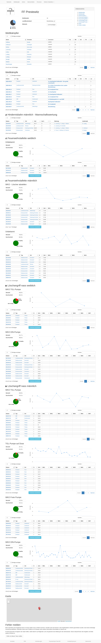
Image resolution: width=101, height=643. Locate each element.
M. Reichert (66, 130)
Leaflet (59, 621)
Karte (80, 23)
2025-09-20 (9, 81)
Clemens (29, 54)
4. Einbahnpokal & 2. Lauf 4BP (56, 99)
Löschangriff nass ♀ (84, 20)
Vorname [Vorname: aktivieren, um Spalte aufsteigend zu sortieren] (29, 39)
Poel (33, 89)
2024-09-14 (9, 92)
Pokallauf (18, 81)
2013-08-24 (8, 221)
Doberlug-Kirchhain (36, 85)
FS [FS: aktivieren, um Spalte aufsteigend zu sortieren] (86, 39)
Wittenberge (34, 106)
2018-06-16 (8, 579)
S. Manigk (84, 130)
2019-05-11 (8, 212)
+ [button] (8, 600)
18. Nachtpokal (52, 92)
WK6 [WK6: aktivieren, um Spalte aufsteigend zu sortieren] (82, 313)
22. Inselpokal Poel (53, 96)
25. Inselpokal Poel (53, 89)
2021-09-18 (9, 101)
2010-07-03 (8, 433)
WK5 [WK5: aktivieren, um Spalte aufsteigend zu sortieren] (74, 313)
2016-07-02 (8, 315)
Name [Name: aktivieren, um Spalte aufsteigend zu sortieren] (49, 78)
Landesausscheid (20, 85)
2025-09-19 (9, 85)
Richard (29, 57)
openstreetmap (68, 621)
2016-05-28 (8, 217)
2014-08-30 (8, 266)
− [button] (8, 602)
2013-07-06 (8, 322)
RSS (25, 641)
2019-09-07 (9, 106)
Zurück (81, 67)
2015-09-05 (8, 125)
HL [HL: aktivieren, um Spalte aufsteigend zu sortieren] (70, 39)
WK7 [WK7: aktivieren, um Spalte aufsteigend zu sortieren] (89, 313)
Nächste (92, 67)
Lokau (7, 52)
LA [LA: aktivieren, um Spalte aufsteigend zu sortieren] (91, 39)
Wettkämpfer (82, 12)
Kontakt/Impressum (72, 641)
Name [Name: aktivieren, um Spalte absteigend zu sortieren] (7, 39)
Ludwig (7, 54)
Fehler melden (82, 25)
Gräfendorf (34, 81)
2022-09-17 (9, 94)
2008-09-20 (8, 172)
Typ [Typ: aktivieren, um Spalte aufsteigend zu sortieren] (17, 78)
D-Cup (17, 579)
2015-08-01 (8, 317)
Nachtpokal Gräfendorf (54, 101)
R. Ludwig (84, 123)
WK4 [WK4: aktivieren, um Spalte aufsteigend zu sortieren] (85, 165)
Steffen (29, 59)
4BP (17, 99)
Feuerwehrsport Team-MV (55, 641)
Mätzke (7, 61)
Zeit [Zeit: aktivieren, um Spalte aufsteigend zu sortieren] (35, 121)
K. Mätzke (67, 123)
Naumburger (9, 64)
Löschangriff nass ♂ (84, 22)
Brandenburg (51, 106)
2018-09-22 (8, 483)
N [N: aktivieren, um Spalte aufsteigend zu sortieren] (39, 165)
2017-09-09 (8, 168)
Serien (23, 2)
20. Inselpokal (52, 104)
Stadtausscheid (24, 168)
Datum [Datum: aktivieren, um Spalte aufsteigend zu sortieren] (7, 78)
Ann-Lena (29, 47)
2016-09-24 (8, 487)
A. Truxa (56, 130)
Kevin (28, 61)
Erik (28, 52)
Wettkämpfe (17, 2)
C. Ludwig (62, 123)
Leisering (8, 49)
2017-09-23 (8, 534)
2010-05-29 (8, 378)
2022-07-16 (9, 99)
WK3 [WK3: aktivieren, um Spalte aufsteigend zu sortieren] (73, 165)
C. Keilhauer (84, 128)
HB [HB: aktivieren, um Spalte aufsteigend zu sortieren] (75, 39)
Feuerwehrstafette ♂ (84, 18)
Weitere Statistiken (49, 2)
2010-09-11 (8, 275)
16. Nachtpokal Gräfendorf (55, 94)
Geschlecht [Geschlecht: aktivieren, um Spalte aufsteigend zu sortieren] (50, 39)
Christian (29, 49)
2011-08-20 (8, 273)
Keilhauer (8, 44)
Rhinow (26, 125)
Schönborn (27, 130)
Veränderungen (38, 641)
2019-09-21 (9, 104)
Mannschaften (31, 2)
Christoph (29, 44)
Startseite (9, 2)
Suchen (87, 36)
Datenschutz (88, 641)
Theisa (26, 315)
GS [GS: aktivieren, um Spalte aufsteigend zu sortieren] (81, 39)
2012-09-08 (8, 130)
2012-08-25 (8, 223)
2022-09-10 (9, 96)
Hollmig (8, 42)
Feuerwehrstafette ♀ (84, 17)
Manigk (7, 59)
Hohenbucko (27, 378)
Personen (39, 2)
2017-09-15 (8, 215)
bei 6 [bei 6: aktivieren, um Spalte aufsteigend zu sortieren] (43, 121)
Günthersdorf (35, 99)
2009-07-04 (8, 436)
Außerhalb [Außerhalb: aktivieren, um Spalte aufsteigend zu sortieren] (85, 121)
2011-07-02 (8, 431)
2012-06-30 (8, 324)
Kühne (7, 47)
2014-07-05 (8, 320)
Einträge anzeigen (13, 36)
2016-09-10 (8, 170)
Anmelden (12, 641)
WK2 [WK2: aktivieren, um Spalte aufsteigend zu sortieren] (61, 165)
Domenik (29, 64)
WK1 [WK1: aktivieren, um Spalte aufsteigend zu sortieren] (49, 165)
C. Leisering (56, 123)
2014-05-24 (8, 128)
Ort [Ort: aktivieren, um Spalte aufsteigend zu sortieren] (33, 78)
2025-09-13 (9, 89)
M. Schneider (62, 125)
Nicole (28, 42)
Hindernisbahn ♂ (83, 15)
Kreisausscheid (19, 128)
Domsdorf (32, 168)
